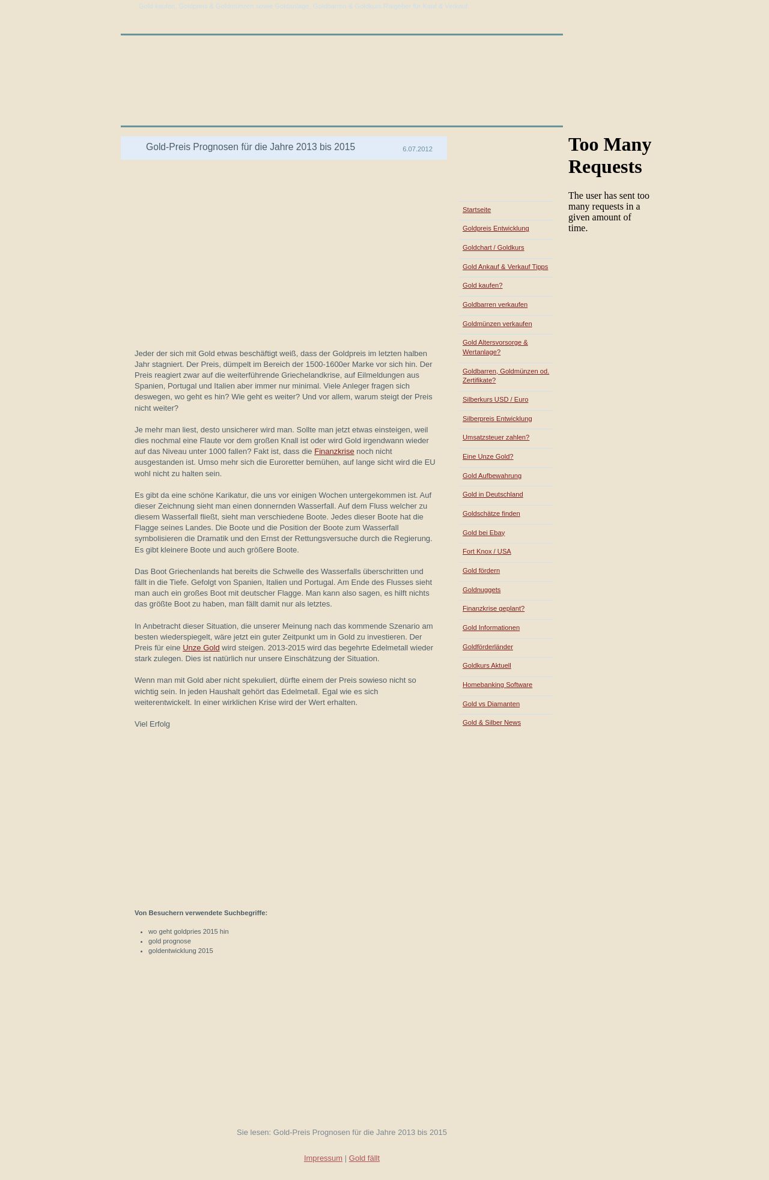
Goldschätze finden (491, 513)
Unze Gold (201, 647)
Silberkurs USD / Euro (495, 399)
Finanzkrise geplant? (493, 608)
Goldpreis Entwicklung (496, 228)
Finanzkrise (334, 451)
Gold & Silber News (492, 722)
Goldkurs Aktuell (487, 665)
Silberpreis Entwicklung (497, 418)
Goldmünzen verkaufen (497, 323)
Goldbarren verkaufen (495, 304)
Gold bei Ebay (484, 532)
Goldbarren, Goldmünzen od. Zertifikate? (506, 376)
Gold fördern (481, 570)
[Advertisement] (266, 131)
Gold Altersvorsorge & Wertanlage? (495, 347)
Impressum (323, 1158)
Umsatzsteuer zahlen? (496, 437)
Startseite (477, 209)
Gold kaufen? (483, 285)
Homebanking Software (497, 684)
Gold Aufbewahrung (492, 475)
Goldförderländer (488, 646)
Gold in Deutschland (493, 494)
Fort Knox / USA (487, 551)
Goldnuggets (481, 589)
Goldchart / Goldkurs (493, 247)
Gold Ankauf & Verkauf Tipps (505, 266)
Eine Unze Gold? (488, 456)
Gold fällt (364, 1158)
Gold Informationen (491, 627)
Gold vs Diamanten (491, 703)
